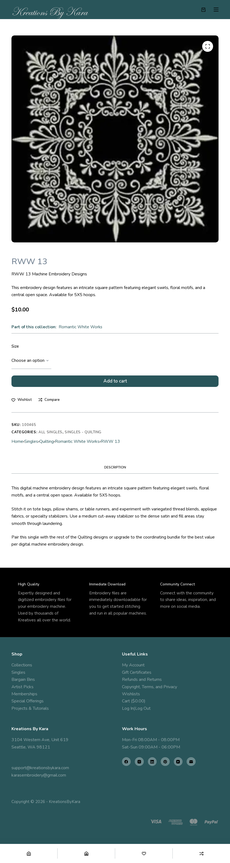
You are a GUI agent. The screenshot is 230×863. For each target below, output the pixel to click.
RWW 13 (110, 445)
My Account (133, 665)
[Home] (28, 853)
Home (17, 445)
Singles (31, 445)
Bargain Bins (23, 680)
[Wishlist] (144, 853)
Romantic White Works (80, 327)
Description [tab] (115, 471)
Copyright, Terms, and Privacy (149, 687)
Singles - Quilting (83, 435)
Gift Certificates (136, 672)
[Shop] (86, 853)
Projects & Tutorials (30, 708)
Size (15, 346)
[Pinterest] (165, 761)
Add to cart (115, 383)
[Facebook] (126, 761)
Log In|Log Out (136, 708)
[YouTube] (178, 761)
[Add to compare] (49, 403)
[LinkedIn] (152, 761)
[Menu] (216, 9)
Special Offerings (27, 701)
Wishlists (131, 694)
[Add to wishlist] (21, 403)
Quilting (46, 445)
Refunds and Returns (142, 680)
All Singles (50, 435)
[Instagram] (139, 761)
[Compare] (201, 853)
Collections (21, 665)
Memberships (24, 694)
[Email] (191, 761)
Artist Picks (22, 687)
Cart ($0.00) (133, 701)
